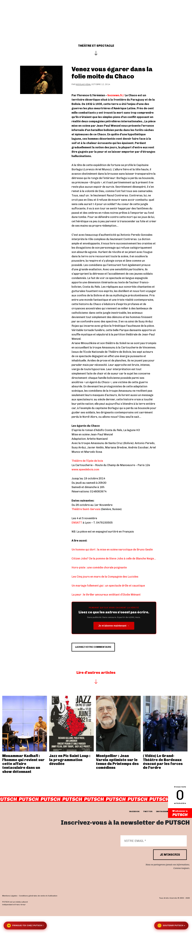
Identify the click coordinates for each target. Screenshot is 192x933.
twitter (147, 828)
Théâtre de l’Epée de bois (87, 460)
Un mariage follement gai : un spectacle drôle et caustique (108, 585)
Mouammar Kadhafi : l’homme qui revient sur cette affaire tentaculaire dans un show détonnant (23, 780)
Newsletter (143, 12)
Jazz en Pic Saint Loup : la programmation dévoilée (69, 776)
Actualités (75, 12)
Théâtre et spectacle (96, 45)
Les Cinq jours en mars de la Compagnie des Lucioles (105, 576)
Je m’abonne (119, 12)
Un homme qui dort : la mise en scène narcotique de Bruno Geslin (112, 549)
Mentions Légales (9, 913)
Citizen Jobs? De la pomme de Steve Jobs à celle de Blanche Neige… (114, 558)
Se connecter (170, 12)
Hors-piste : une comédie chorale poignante (99, 567)
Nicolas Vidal (83, 84)
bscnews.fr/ (116, 95)
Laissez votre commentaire (101, 662)
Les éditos (96, 12)
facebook (134, 828)
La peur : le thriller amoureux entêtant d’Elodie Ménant (106, 594)
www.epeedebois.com (85, 469)
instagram (162, 828)
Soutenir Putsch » (171, 925)
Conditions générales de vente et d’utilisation (38, 913)
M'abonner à (180, 813)
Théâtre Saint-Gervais (86, 509)
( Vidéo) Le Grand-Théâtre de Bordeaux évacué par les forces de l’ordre (163, 778)
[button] (188, 12)
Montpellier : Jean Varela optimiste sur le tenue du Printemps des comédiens (117, 778)
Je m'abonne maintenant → (113, 625)
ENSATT (77, 522)
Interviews (54, 12)
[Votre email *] (153, 857)
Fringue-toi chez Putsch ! (25, 925)
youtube (176, 828)
